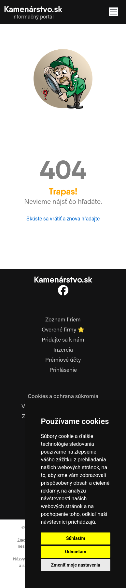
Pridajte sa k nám (63, 340)
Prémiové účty (63, 360)
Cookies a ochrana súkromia (63, 397)
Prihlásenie (63, 370)
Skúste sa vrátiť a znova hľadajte (63, 219)
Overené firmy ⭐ (63, 330)
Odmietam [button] (75, 551)
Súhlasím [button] (75, 538)
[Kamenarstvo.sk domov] (33, 12)
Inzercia (63, 350)
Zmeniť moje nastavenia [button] (75, 565)
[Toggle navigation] (113, 12)
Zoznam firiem (63, 320)
